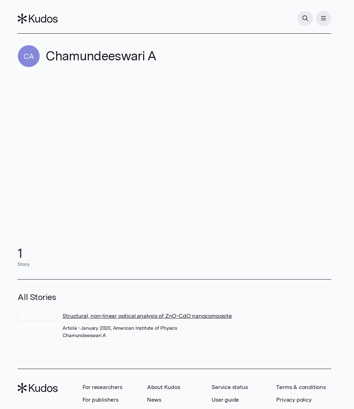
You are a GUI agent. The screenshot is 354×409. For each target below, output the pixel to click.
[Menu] (323, 18)
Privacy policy (293, 399)
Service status (230, 387)
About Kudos (163, 387)
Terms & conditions (301, 387)
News (154, 399)
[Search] (305, 18)
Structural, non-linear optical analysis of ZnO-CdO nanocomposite (147, 316)
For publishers (100, 399)
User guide (225, 399)
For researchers (102, 387)
